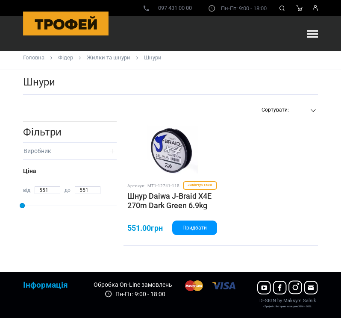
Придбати (194, 228)
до (68, 190)
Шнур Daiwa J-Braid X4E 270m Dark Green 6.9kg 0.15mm (169, 205)
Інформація (45, 285)
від (26, 190)
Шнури (153, 57)
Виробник (37, 150)
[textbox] (287, 110)
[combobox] (287, 111)
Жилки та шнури (108, 57)
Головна (33, 57)
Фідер (65, 57)
